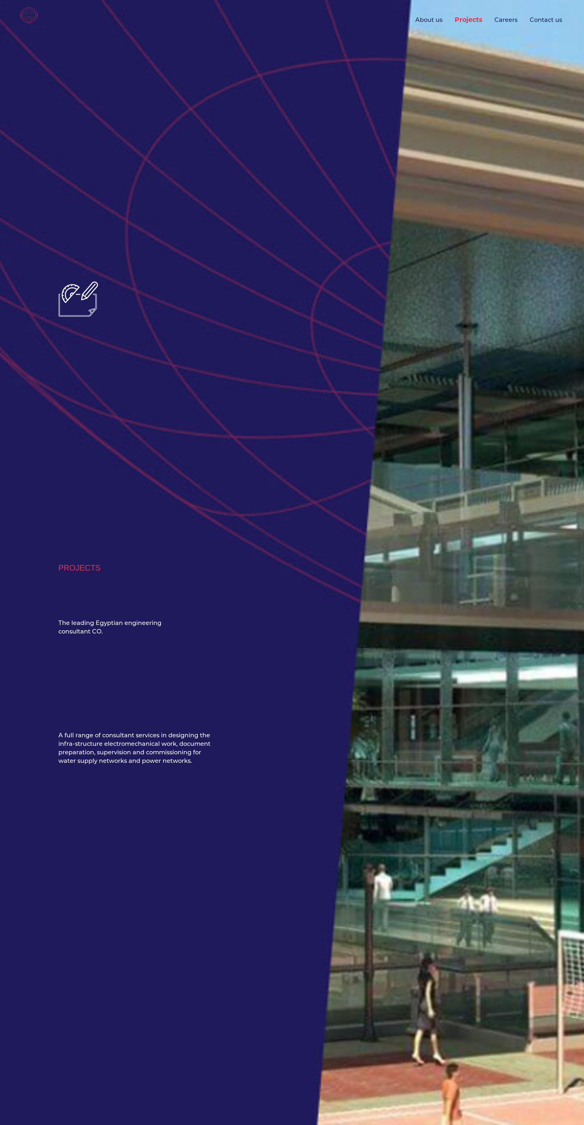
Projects (468, 20)
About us (428, 20)
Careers (505, 20)
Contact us (546, 20)
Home (394, 20)
